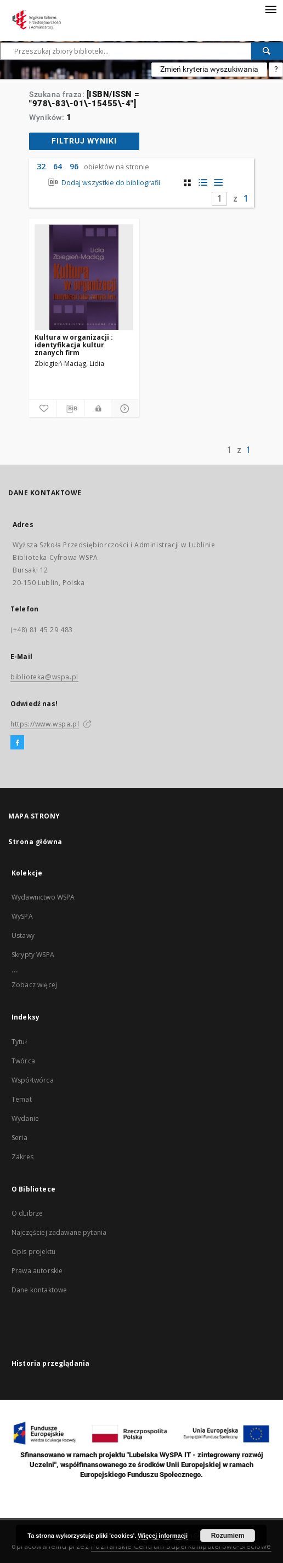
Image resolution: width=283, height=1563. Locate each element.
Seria (19, 1137)
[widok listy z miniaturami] (202, 182)
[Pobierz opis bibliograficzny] (70, 409)
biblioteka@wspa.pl (44, 677)
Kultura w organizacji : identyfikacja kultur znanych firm (74, 345)
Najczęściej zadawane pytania (59, 1232)
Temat (22, 1099)
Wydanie (25, 1118)
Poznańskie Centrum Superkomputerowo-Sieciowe (181, 1546)
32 (41, 166)
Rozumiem (228, 1535)
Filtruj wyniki (84, 140)
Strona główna (35, 841)
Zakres (22, 1156)
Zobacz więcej (34, 984)
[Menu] (270, 9)
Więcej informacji (163, 1535)
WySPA (22, 916)
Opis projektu (33, 1251)
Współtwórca (33, 1080)
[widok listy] (218, 182)
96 (74, 166)
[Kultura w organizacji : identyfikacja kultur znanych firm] (84, 277)
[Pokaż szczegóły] (123, 409)
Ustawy (23, 935)
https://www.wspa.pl (44, 724)
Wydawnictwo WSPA (43, 897)
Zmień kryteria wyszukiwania (209, 69)
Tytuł (19, 1041)
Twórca (23, 1061)
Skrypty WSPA (33, 954)
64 (57, 166)
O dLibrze (27, 1213)
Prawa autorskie (37, 1270)
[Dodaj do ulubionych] (42, 409)
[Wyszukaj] (267, 51)
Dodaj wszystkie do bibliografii (103, 182)
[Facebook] (17, 743)
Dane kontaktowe (39, 1290)
